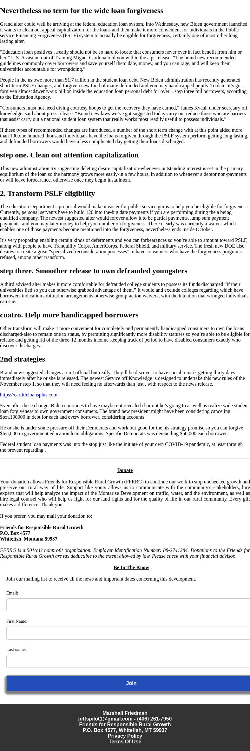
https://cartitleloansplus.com (28, 394)
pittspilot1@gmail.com (105, 718)
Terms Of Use (125, 741)
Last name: (16, 649)
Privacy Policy (125, 736)
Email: (12, 593)
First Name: (17, 621)
